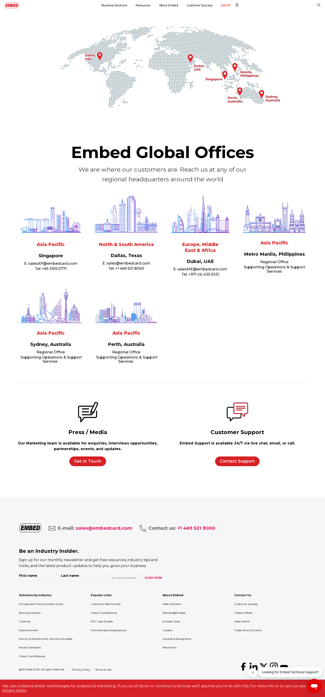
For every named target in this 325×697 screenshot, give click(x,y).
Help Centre (242, 621)
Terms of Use (103, 669)
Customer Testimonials (106, 604)
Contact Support (237, 461)
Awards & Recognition (176, 638)
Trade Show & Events (248, 630)
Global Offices (243, 612)
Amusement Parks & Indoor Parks (41, 604)
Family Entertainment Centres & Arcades (45, 638)
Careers (167, 630)
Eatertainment (28, 630)
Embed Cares (171, 621)
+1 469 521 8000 (129, 268)
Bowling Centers (30, 612)
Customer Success (246, 604)
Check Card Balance (32, 656)
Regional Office (274, 262)
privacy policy (14, 690)
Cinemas (24, 621)
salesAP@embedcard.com (52, 263)
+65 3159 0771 (54, 269)
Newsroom (169, 647)
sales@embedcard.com (128, 263)
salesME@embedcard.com (202, 269)
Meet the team (171, 604)
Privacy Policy (81, 669)
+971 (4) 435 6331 (203, 274)
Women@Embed (173, 612)
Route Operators (30, 647)
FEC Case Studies (102, 621)
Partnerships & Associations (108, 630)
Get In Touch (87, 461)
